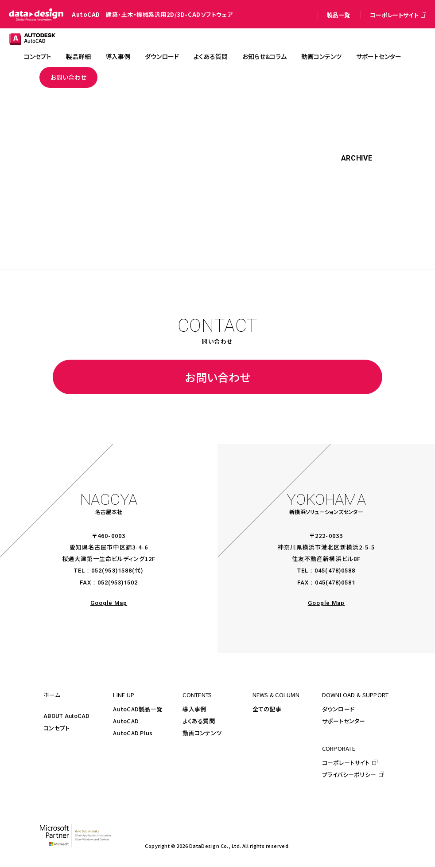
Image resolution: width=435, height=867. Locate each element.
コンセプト (56, 728)
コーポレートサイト (345, 762)
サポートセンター (343, 721)
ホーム (51, 694)
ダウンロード (338, 709)
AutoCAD (126, 721)
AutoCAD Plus (132, 733)
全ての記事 (266, 709)
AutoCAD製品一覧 (137, 709)
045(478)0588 (335, 570)
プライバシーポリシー (349, 774)
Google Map (108, 603)
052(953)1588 (111, 570)
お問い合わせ (217, 377)
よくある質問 (199, 721)
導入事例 (194, 709)
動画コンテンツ (202, 733)
